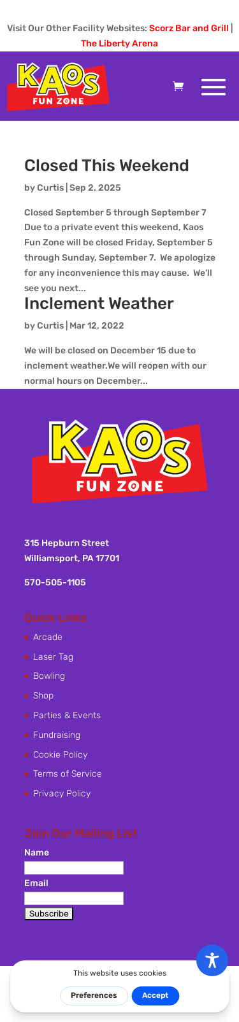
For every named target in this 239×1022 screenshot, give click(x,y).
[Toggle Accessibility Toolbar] (212, 960)
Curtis (50, 187)
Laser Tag (53, 656)
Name (36, 852)
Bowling (49, 676)
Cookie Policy (60, 754)
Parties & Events (67, 715)
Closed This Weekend (106, 165)
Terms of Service (67, 773)
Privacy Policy (62, 793)
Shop (43, 695)
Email (36, 883)
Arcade (47, 637)
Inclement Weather (99, 303)
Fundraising (56, 735)
